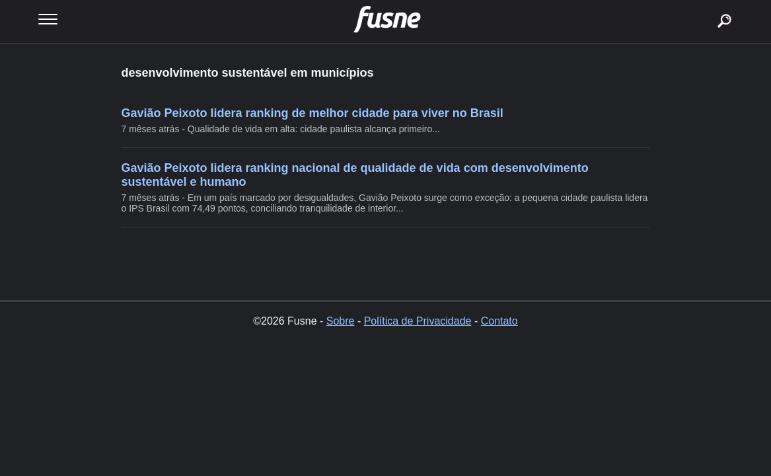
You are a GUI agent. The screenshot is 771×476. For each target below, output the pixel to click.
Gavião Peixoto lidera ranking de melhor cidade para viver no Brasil (312, 113)
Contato (499, 321)
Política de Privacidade (418, 321)
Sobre (340, 321)
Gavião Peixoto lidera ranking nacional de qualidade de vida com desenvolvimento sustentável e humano (354, 174)
